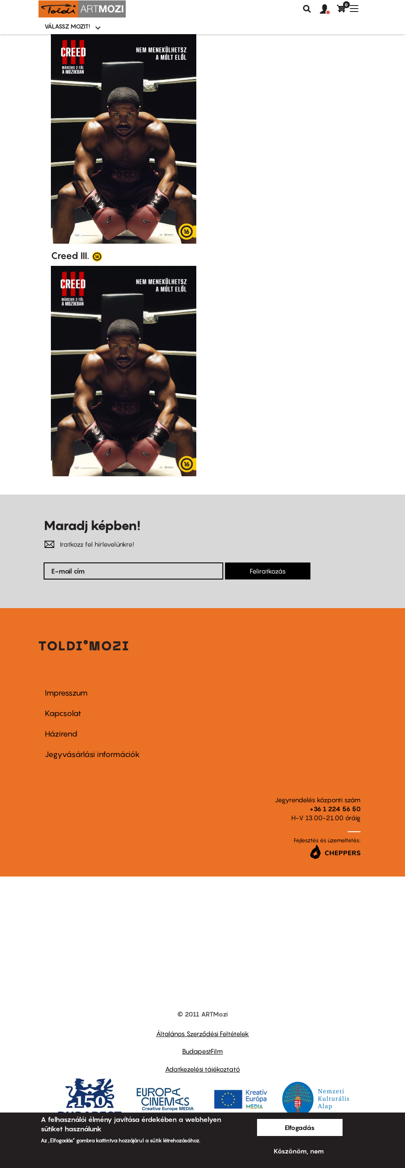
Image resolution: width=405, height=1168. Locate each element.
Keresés (307, 9)
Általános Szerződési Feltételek (202, 1033)
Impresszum (66, 692)
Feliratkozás (268, 571)
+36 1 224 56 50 (335, 809)
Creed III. (70, 255)
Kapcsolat (63, 713)
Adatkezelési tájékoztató (202, 1069)
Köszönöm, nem (299, 1151)
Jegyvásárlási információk (92, 754)
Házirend (61, 733)
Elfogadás (300, 1127)
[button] (328, 9)
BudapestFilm (202, 1051)
